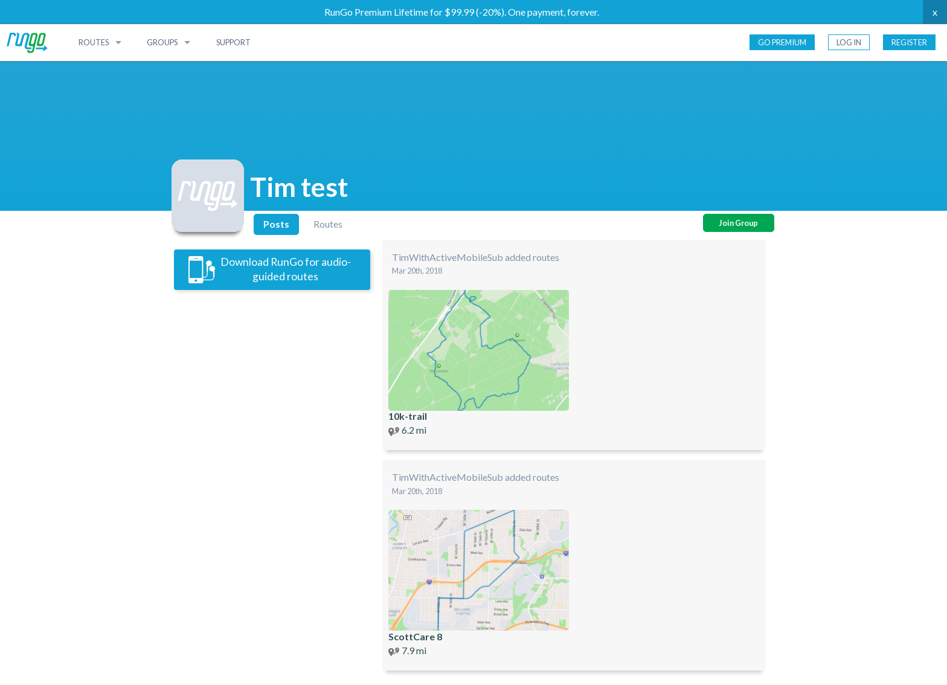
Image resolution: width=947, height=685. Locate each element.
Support (233, 42)
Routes (94, 42)
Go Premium (782, 42)
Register (909, 42)
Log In (848, 42)
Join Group (738, 223)
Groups (162, 42)
